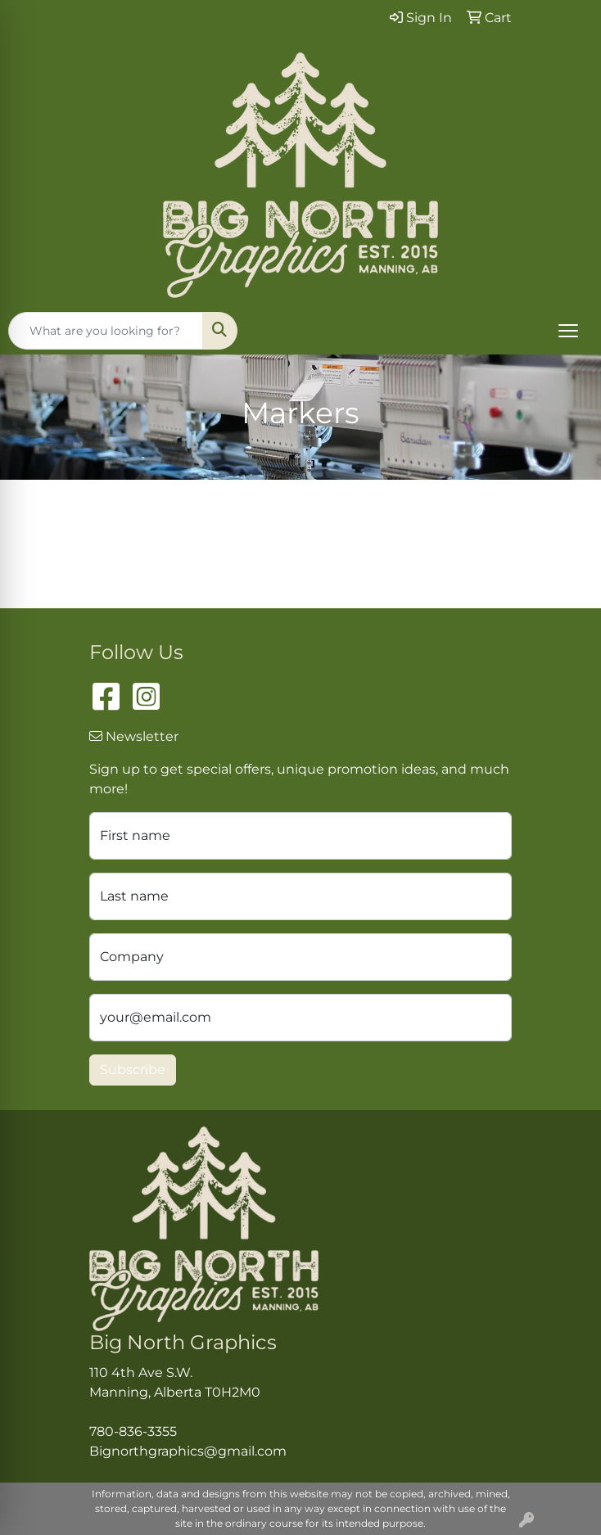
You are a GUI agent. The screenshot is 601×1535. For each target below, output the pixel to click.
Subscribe (132, 1069)
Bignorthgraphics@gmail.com (188, 1451)
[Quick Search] (105, 331)
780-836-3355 (133, 1431)
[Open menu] (568, 330)
